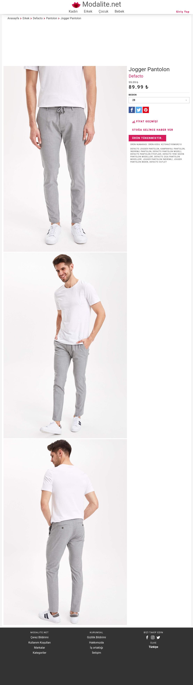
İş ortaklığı (96, 647)
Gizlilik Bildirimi (96, 637)
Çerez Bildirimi (39, 637)
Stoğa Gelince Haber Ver (152, 129)
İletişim (96, 652)
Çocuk (103, 11)
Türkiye (153, 647)
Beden (133, 94)
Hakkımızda (96, 642)
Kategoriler (39, 652)
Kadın (73, 11)
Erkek (88, 11)
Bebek (119, 11)
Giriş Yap (183, 11)
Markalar (39, 647)
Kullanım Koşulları (39, 642)
